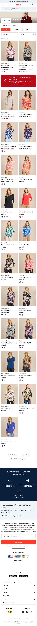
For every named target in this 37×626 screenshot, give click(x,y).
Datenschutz (16, 618)
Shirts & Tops (5, 25)
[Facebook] (27, 612)
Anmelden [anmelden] (18, 542)
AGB (9, 618)
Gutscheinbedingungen (18, 548)
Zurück (13, 455)
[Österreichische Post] (10, 612)
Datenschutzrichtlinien (20, 546)
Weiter (24, 455)
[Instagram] (31, 612)
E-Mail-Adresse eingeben (10, 536)
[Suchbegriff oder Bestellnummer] (21, 8)
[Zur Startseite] (18, 5)
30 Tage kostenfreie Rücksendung (18, 1)
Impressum (26, 618)
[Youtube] (23, 612)
